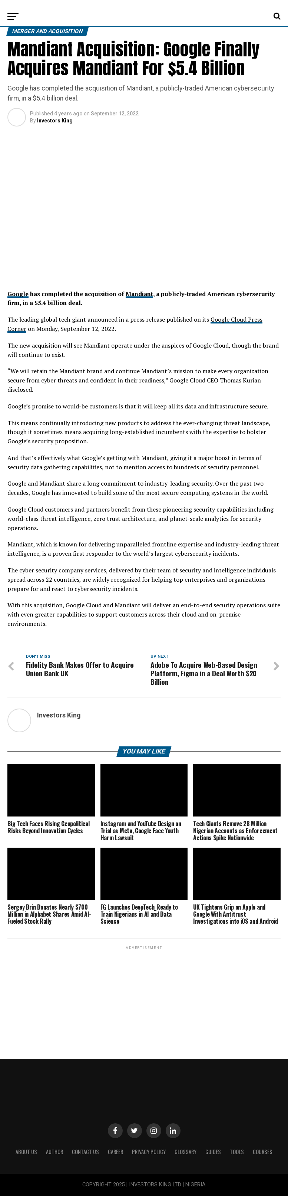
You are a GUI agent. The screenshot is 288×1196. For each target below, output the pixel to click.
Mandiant (139, 294)
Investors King (55, 121)
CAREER (115, 1152)
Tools (237, 1152)
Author (54, 1152)
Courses (262, 1152)
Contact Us (85, 1152)
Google (18, 294)
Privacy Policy (149, 1152)
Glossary (185, 1152)
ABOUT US (26, 1152)
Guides (213, 1152)
